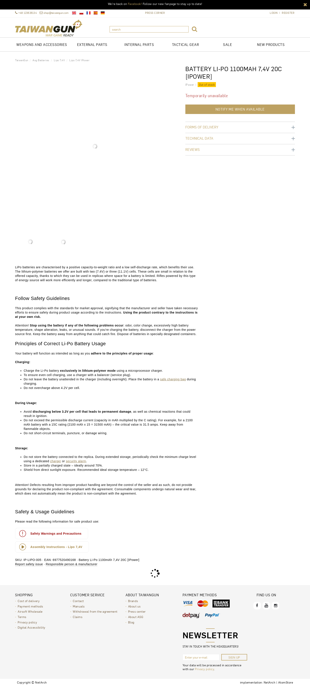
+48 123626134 (26, 12)
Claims (77, 619)
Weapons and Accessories (41, 47)
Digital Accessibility (31, 630)
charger (55, 464)
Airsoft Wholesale (30, 614)
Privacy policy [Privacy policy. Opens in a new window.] (204, 672)
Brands (133, 604)
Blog (131, 624)
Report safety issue (29, 567)
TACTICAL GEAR (185, 47)
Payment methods (30, 609)
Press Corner (155, 12)
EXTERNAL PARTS (92, 47)
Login (274, 12)
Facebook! (135, 4)
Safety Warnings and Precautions (50, 536)
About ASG (135, 619)
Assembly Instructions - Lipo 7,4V (50, 550)
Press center (137, 614)
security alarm (76, 464)
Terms (22, 619)
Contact (78, 604)
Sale (227, 47)
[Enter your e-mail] (201, 660)
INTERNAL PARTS (139, 47)
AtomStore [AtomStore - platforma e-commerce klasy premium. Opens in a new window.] (285, 685)
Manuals (79, 609)
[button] (305, 4)
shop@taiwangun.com (54, 12)
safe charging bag (173, 382)
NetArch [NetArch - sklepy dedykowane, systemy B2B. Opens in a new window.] (270, 685)
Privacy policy (27, 624)
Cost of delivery (29, 604)
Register (288, 12)
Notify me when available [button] (240, 112)
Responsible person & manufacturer (72, 567)
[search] (149, 29)
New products (271, 47)
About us (134, 609)
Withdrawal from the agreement (95, 614)
